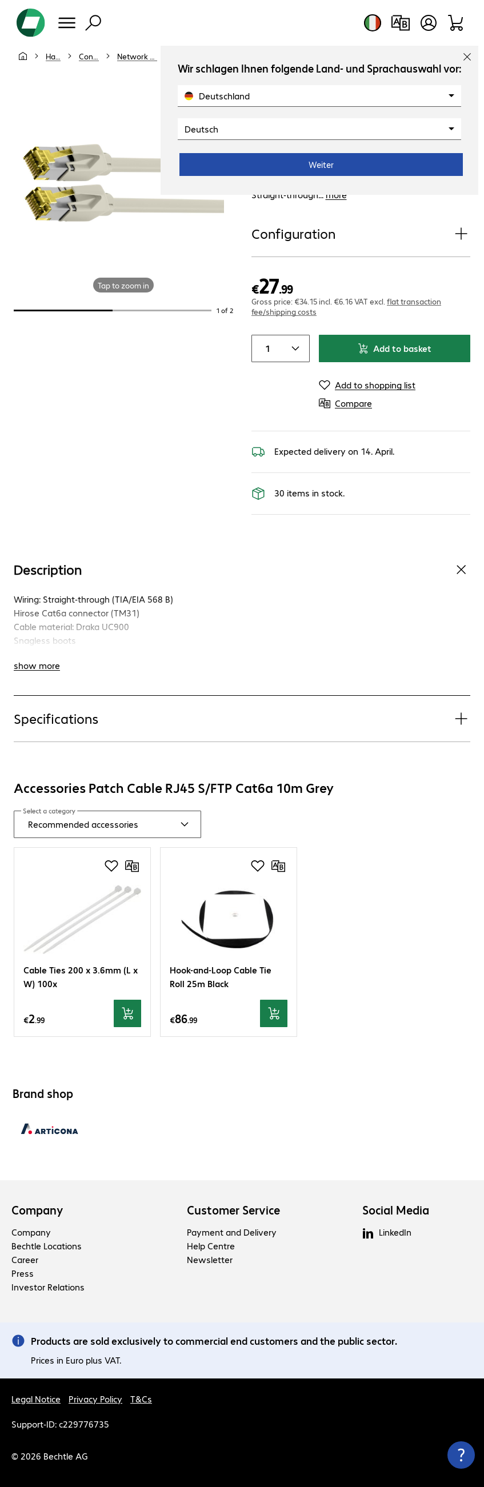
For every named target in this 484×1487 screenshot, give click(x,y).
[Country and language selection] (372, 22)
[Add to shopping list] (367, 385)
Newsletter (210, 1259)
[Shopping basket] (456, 23)
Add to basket (394, 348)
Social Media (395, 1210)
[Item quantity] (265, 348)
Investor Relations (48, 1287)
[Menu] (67, 23)
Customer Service (233, 1210)
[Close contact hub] (461, 1455)
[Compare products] (400, 23)
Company (37, 1210)
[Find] (93, 23)
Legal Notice (36, 1399)
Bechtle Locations (46, 1246)
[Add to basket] (127, 1013)
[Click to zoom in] (123, 182)
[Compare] (345, 403)
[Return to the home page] (31, 23)
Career (24, 1259)
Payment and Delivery (232, 1232)
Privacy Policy (95, 1399)
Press (22, 1273)
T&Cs (141, 1399)
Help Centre (211, 1246)
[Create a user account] (428, 23)
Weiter (321, 164)
